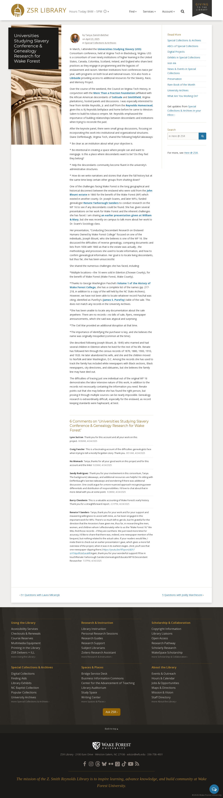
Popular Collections (24, 692)
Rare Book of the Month (181, 84)
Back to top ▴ (111, 728)
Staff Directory (161, 697)
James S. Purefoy (113, 299)
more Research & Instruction (96, 656)
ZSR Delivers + (23, 652)
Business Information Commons (102, 678)
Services (148, 11)
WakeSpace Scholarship (167, 652)
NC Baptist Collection (25, 688)
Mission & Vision (162, 692)
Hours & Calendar (163, 678)
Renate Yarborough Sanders (101, 203)
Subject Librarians (93, 648)
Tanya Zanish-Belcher (97, 35)
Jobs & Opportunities (165, 683)
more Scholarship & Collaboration (169, 656)
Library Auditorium (93, 688)
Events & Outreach (164, 674)
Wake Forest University (111, 746)
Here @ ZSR (191, 152)
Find (131, 11)
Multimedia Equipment (26, 643)
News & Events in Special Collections (181, 71)
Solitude (117, 97)
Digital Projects (176, 51)
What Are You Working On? (182, 96)
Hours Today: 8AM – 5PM (85, 11)
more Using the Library (23, 656)
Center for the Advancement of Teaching (108, 683)
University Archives (178, 90)
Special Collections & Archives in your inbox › (184, 110)
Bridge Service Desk (94, 674)
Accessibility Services (24, 629)
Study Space (89, 692)
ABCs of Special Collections (182, 46)
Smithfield (134, 97)
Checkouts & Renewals (26, 633)
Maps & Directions (164, 688)
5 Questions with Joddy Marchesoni (182, 595)
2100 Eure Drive (84, 754)
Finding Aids (19, 678)
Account (167, 11)
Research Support (93, 643)
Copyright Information (166, 629)
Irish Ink (171, 63)
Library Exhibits (21, 683)
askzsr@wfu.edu (136, 754)
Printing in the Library (25, 648)
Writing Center (91, 697)
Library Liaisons (162, 633)
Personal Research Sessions (99, 633)
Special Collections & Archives (100, 42)
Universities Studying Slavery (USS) (119, 49)
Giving (202, 6)
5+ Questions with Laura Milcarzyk (40, 595)
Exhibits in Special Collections (183, 57)
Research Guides (92, 638)
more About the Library (163, 701)
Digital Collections (23, 674)
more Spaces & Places (93, 701)
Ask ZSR (111, 712)
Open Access (160, 638)
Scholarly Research (164, 648)
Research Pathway (163, 643)
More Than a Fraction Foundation (114, 93)
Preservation (174, 78)
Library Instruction (93, 629)
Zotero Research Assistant (98, 652)
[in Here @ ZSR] (183, 136)
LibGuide (75, 78)
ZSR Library (46, 10)
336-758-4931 (155, 754)
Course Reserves (22, 638)
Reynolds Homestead (139, 105)
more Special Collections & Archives (29, 701)
